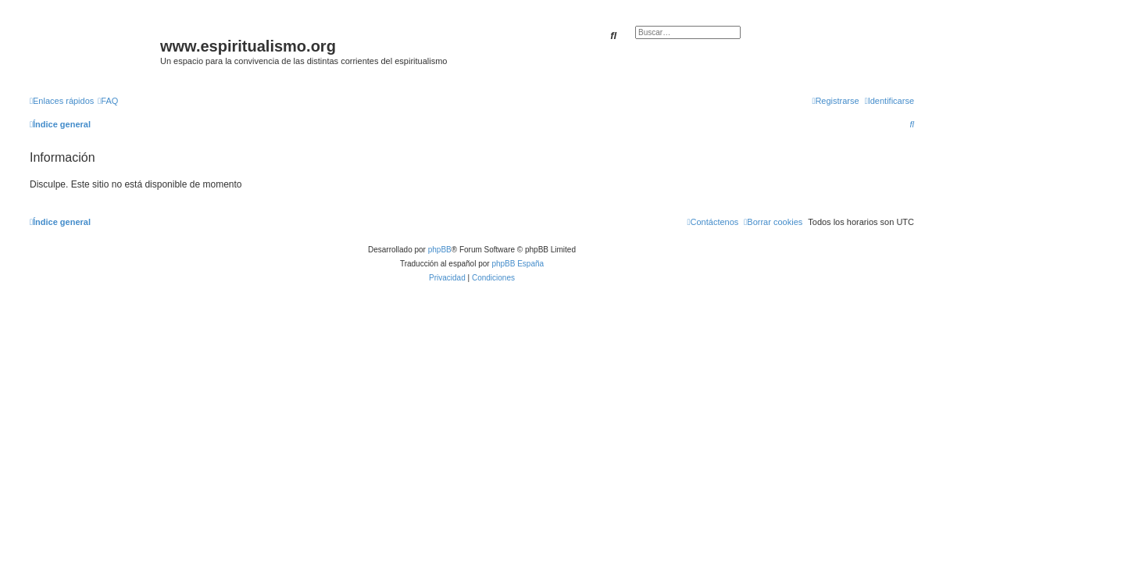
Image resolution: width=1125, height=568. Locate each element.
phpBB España (517, 263)
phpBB (440, 249)
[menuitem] (108, 100)
